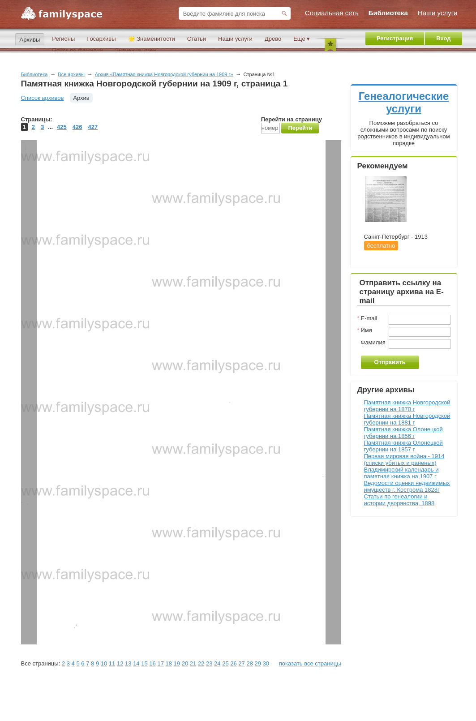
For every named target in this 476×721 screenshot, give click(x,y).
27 (241, 663)
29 (258, 663)
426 (77, 127)
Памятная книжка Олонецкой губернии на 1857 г (403, 446)
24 (217, 663)
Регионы (63, 38)
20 (185, 663)
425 (62, 127)
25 (225, 663)
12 (120, 663)
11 (112, 663)
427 (93, 127)
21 (193, 663)
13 (128, 663)
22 (201, 663)
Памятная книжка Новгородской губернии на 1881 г (407, 419)
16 (152, 663)
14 (136, 663)
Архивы (30, 39)
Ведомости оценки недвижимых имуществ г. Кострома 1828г (407, 486)
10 (104, 663)
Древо (273, 38)
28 (249, 663)
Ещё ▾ (301, 38)
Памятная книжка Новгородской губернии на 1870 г (407, 405)
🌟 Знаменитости (151, 38)
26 (233, 663)
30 (266, 663)
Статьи (196, 38)
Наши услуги (235, 38)
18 (169, 663)
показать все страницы (310, 663)
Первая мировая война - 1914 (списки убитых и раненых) (404, 459)
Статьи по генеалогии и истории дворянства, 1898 (399, 499)
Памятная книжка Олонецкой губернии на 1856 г (403, 432)
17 (160, 663)
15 (144, 663)
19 (177, 663)
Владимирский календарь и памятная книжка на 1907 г (401, 473)
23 (209, 663)
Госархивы (101, 38)
